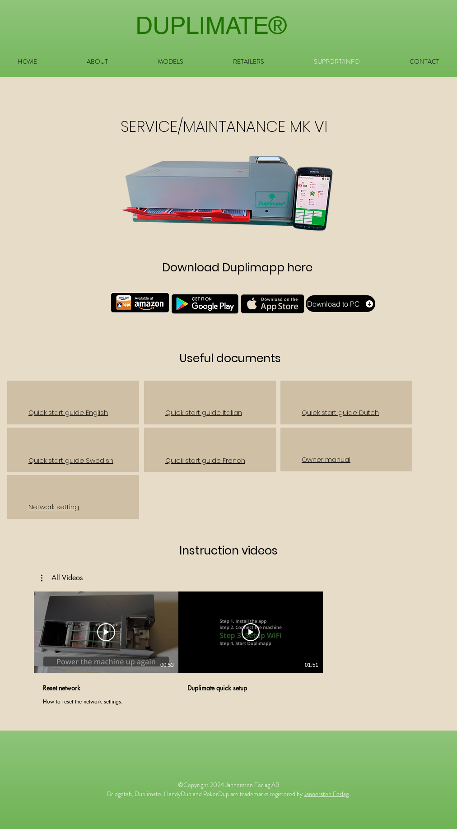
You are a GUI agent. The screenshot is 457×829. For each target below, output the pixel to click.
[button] (170, 61)
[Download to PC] (340, 303)
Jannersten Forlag (326, 793)
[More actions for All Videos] (62, 578)
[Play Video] (106, 632)
